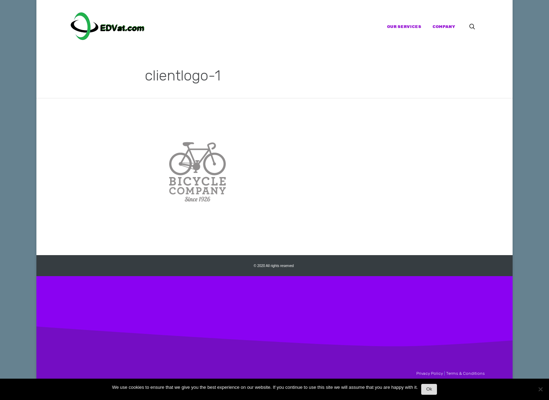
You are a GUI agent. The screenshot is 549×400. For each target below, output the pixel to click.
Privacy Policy (429, 373)
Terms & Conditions (465, 373)
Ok (429, 389)
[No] (540, 391)
